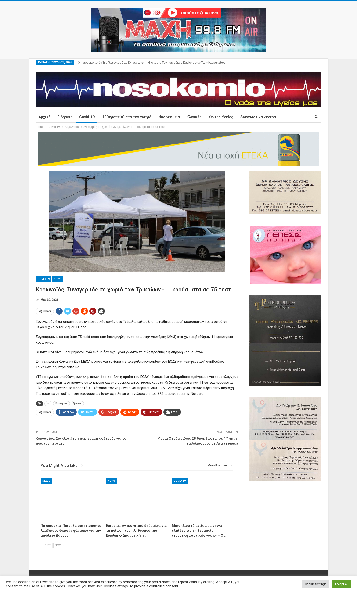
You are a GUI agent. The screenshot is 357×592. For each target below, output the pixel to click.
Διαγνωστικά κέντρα (258, 117)
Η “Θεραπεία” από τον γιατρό (126, 117)
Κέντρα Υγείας (220, 117)
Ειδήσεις (64, 117)
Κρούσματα (61, 403)
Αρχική (44, 117)
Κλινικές (194, 117)
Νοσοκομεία (169, 117)
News (57, 279)
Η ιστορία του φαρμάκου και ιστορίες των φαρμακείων (186, 62)
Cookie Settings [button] (315, 584)
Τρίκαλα (77, 403)
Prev (46, 545)
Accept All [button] (341, 584)
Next (59, 545)
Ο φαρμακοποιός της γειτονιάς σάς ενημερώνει (111, 62)
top (48, 403)
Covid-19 (87, 117)
